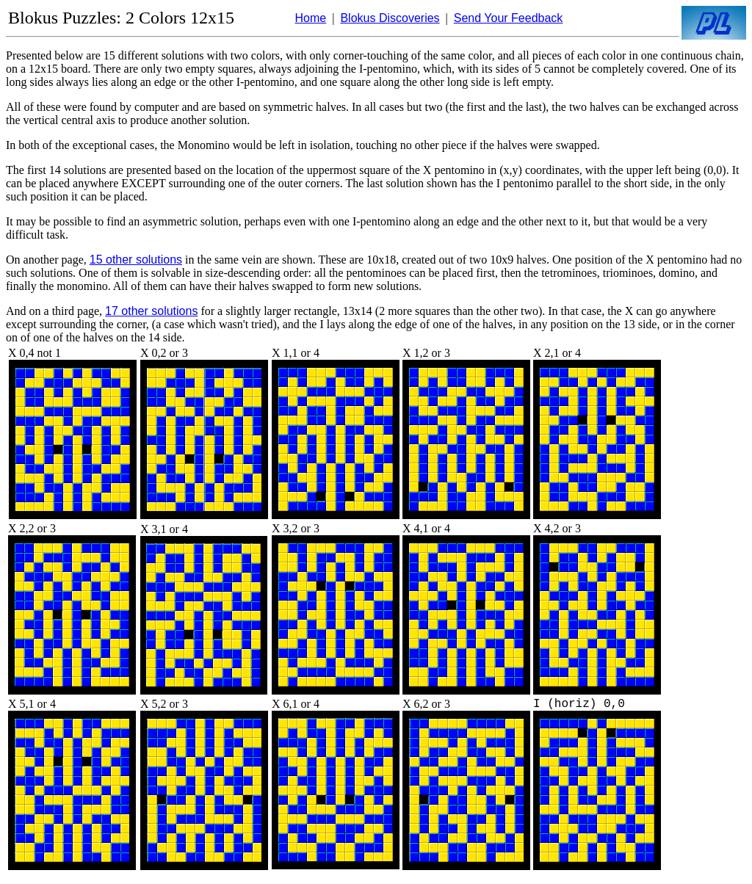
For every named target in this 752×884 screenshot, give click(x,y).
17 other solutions (151, 311)
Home (311, 18)
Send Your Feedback (508, 18)
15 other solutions (136, 259)
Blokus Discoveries (389, 18)
